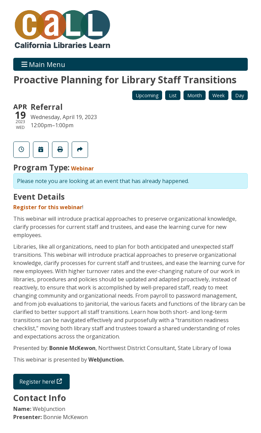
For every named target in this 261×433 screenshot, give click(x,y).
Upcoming (147, 95)
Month (194, 95)
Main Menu (43, 64)
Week (218, 95)
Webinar (82, 168)
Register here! (37, 381)
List (173, 95)
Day (239, 95)
